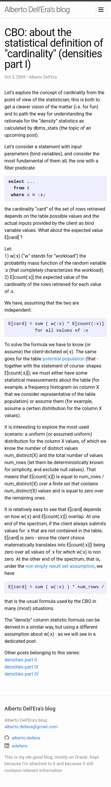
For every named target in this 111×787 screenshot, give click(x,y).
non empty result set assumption (59, 566)
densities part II (20, 660)
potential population (64, 359)
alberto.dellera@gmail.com (31, 726)
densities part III (21, 667)
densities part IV (21, 674)
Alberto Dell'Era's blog (37, 9)
